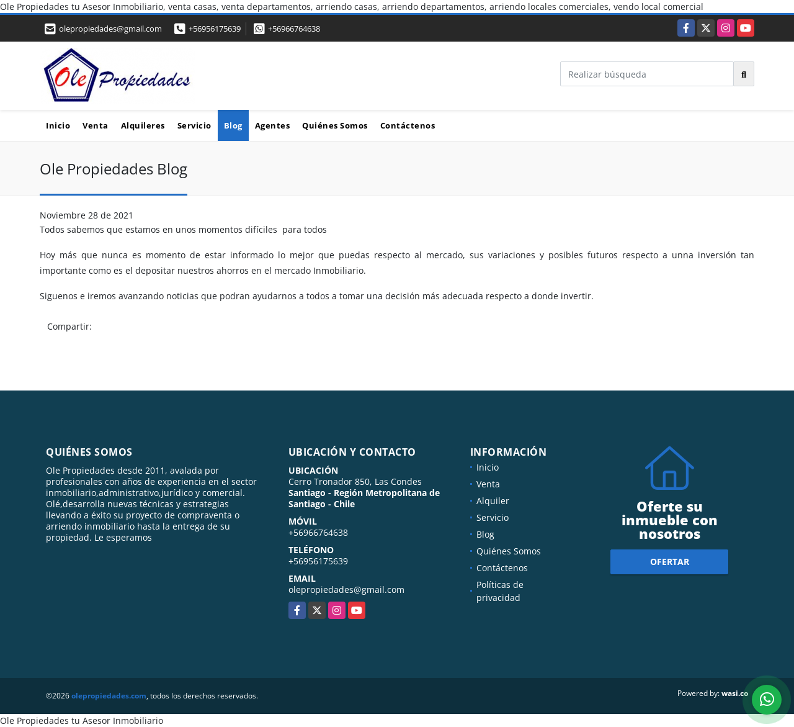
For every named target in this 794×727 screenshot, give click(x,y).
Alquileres (143, 125)
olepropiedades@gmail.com (346, 589)
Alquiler (492, 501)
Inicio (58, 125)
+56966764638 (294, 28)
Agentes (272, 125)
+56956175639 (215, 28)
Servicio (194, 125)
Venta (96, 125)
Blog (233, 125)
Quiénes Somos (335, 125)
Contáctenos (407, 125)
